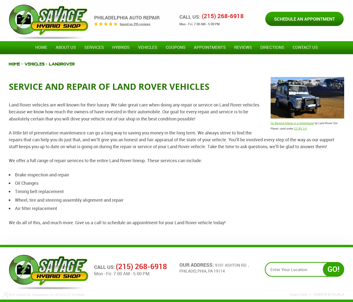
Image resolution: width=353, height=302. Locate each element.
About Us (66, 47)
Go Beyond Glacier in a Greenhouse (292, 123)
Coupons (176, 47)
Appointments (210, 47)
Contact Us (305, 47)
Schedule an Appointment (304, 19)
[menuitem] (41, 47)
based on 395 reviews (135, 24)
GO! (334, 269)
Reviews (243, 47)
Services (94, 47)
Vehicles (147, 47)
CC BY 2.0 (300, 128)
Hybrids (121, 47)
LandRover (62, 64)
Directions (272, 47)
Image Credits (299, 294)
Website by (328, 294)
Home (41, 47)
